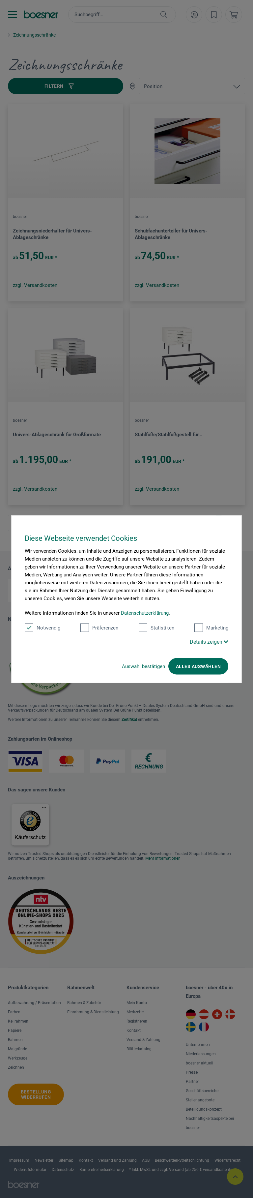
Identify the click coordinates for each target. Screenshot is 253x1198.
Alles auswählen (198, 666)
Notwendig (42, 627)
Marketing (211, 627)
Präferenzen (99, 627)
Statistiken (156, 627)
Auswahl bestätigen (143, 666)
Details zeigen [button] (209, 641)
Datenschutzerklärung (145, 613)
